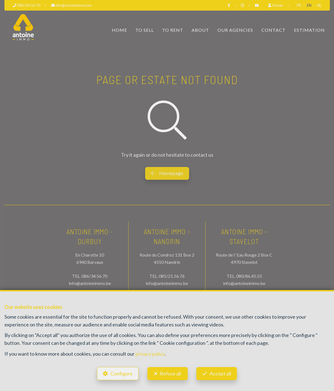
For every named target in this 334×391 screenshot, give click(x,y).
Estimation (309, 30)
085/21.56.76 (172, 276)
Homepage (167, 173)
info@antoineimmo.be (90, 283)
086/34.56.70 (94, 276)
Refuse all (170, 373)
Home (119, 30)
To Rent (172, 30)
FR (299, 5)
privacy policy (150, 353)
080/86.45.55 (249, 276)
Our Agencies (235, 30)
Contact (273, 30)
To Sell (144, 30)
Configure (121, 373)
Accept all (221, 373)
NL (319, 5)
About (200, 30)
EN (309, 5)
